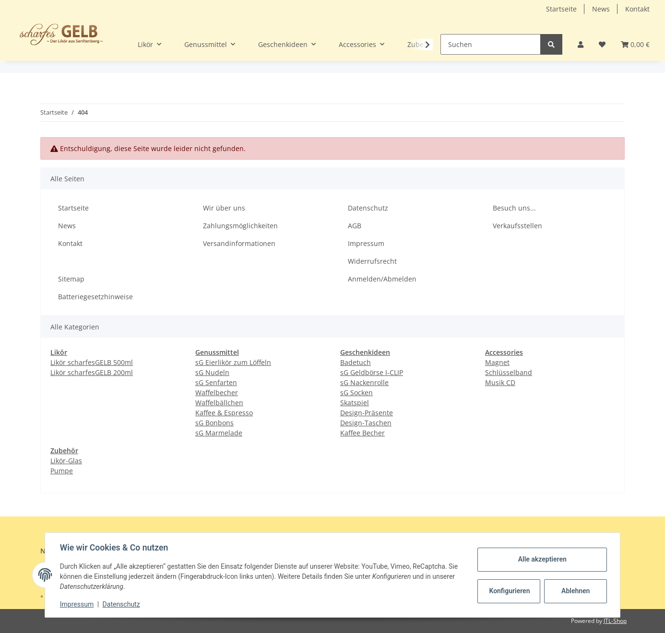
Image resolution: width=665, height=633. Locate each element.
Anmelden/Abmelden (382, 278)
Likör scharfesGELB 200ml (91, 372)
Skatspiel (354, 402)
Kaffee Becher (362, 432)
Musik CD (500, 382)
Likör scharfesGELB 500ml (91, 362)
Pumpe (61, 470)
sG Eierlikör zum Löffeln (233, 362)
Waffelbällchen (219, 402)
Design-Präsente (366, 412)
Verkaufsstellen (517, 225)
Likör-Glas (66, 460)
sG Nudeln (212, 372)
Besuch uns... (514, 207)
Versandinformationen (239, 243)
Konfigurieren (509, 591)
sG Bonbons (214, 422)
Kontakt (637, 8)
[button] (580, 44)
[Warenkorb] (635, 44)
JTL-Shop (615, 621)
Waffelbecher (216, 392)
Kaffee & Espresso (224, 412)
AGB (354, 225)
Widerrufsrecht (372, 261)
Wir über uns (224, 207)
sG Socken (356, 392)
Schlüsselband (508, 372)
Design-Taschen (366, 422)
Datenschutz (368, 207)
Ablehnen (575, 591)
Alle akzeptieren (541, 559)
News (601, 8)
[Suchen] (490, 44)
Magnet (497, 362)
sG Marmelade (218, 432)
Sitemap (71, 278)
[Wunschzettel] (602, 44)
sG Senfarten (216, 382)
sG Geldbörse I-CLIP (371, 372)
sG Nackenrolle (364, 382)
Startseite (561, 8)
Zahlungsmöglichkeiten (240, 225)
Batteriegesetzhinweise (95, 296)
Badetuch (355, 362)
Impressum (366, 243)
